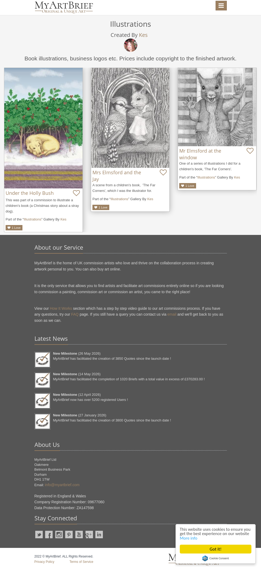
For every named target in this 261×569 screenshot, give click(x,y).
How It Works (61, 308)
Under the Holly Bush (30, 193)
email (171, 314)
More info (204, 538)
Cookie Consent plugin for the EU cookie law (215, 558)
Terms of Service (81, 562)
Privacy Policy (44, 562)
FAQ (75, 314)
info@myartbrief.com (62, 485)
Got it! (215, 549)
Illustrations (32, 219)
